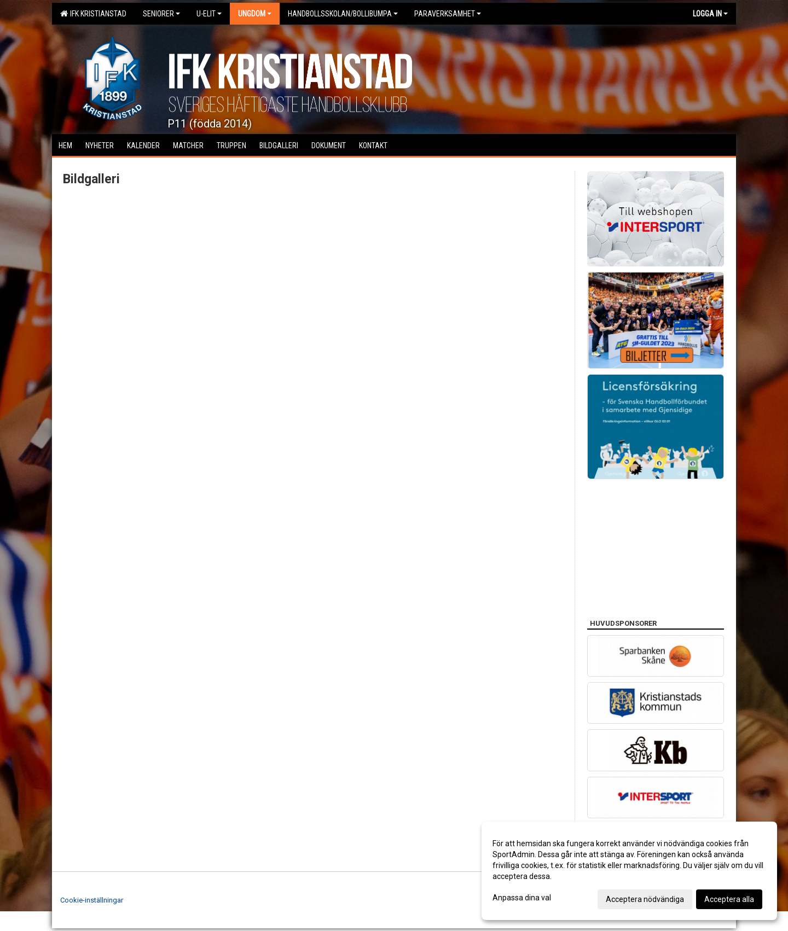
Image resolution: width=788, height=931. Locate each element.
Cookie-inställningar (91, 900)
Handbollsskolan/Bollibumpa (343, 13)
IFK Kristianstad (93, 13)
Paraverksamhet (447, 13)
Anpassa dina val (522, 897)
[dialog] (629, 871)
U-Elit (209, 13)
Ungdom (254, 13)
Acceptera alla (729, 899)
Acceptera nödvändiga (645, 899)
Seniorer (161, 13)
